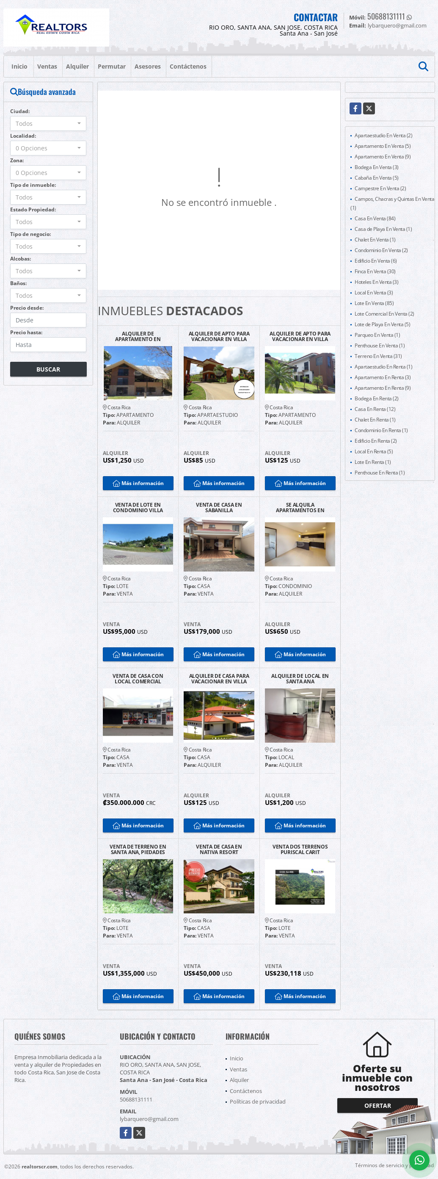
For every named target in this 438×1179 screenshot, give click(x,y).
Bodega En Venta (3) (377, 167)
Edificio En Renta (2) (376, 440)
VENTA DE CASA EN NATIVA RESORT (219, 849)
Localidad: (23, 135)
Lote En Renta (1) (373, 462)
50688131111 (386, 16)
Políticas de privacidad (258, 1101)
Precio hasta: (26, 332)
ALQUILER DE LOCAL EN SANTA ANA (300, 678)
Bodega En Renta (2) (377, 398)
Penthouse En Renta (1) (380, 472)
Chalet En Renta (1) (375, 419)
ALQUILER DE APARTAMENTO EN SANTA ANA (138, 336)
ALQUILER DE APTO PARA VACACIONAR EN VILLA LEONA (219, 336)
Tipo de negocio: (30, 234)
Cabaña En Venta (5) (377, 177)
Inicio (19, 66)
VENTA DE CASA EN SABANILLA (219, 507)
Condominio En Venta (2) (381, 250)
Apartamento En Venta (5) (382, 146)
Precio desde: (27, 307)
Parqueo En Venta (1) (377, 334)
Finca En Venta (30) (375, 271)
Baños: (18, 283)
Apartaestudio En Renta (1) (383, 366)
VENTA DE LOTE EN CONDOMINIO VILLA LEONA (138, 507)
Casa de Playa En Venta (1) (383, 229)
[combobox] (48, 123)
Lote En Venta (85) (374, 303)
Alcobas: (20, 258)
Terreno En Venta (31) (378, 356)
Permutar (112, 66)
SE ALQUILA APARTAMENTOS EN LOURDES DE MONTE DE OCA (300, 507)
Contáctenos (188, 66)
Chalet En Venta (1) (375, 239)
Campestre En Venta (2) (380, 188)
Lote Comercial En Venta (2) (384, 313)
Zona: (17, 160)
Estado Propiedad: (33, 209)
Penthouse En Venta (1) (380, 345)
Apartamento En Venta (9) (382, 156)
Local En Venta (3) (374, 292)
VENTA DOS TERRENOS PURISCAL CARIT (300, 849)
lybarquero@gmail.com (149, 1119)
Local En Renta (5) (374, 451)
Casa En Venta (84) (375, 218)
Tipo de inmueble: (33, 185)
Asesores (148, 66)
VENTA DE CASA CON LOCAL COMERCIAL (138, 678)
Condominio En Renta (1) (381, 430)
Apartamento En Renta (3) (382, 377)
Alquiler (77, 66)
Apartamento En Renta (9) (382, 387)
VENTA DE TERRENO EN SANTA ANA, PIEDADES (138, 849)
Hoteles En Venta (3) (376, 282)
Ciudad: (20, 111)
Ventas (47, 66)
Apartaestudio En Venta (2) (383, 135)
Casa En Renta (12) (375, 409)
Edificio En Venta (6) (376, 260)
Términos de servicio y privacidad (394, 1165)
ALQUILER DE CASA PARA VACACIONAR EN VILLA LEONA (219, 678)
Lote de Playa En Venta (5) (382, 324)
